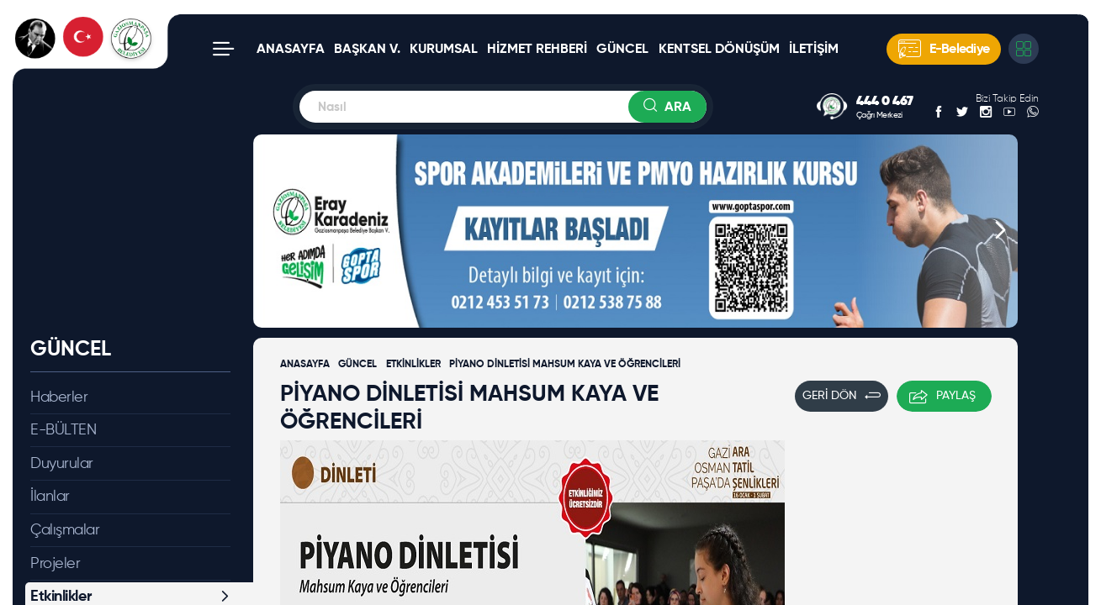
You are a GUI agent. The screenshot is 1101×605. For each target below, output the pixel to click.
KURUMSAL (444, 49)
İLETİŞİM (814, 49)
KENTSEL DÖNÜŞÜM (719, 49)
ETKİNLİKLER (413, 365)
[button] (270, 231)
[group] (635, 231)
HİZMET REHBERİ (537, 49)
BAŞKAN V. (367, 49)
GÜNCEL (622, 49)
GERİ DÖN (841, 396)
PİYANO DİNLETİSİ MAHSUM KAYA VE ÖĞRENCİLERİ (564, 365)
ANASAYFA (291, 49)
